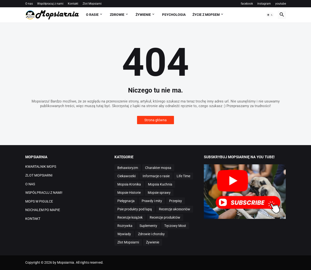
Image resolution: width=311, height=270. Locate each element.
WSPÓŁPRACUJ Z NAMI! (43, 193)
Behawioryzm (127, 168)
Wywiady (124, 234)
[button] (270, 14)
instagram (264, 3)
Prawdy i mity (152, 201)
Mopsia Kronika (129, 184)
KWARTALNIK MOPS (40, 166)
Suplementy (148, 226)
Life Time (183, 176)
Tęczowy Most (175, 226)
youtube (280, 3)
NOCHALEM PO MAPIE (42, 210)
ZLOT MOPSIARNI (38, 175)
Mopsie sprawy (159, 193)
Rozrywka (124, 226)
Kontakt (73, 3)
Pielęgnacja (126, 201)
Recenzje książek (130, 217)
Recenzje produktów (165, 217)
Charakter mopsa (158, 168)
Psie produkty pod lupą (134, 209)
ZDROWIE (117, 15)
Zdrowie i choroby (151, 234)
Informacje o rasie (156, 176)
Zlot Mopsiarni (92, 3)
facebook (247, 3)
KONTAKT (32, 219)
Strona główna (155, 120)
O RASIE (92, 15)
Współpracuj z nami (50, 3)
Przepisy (175, 201)
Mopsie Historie (129, 193)
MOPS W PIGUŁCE (39, 201)
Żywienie (152, 242)
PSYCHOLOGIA (174, 15)
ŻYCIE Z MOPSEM (206, 15)
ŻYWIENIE (143, 15)
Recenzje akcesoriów (174, 209)
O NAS (30, 184)
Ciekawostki (126, 176)
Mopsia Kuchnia (160, 184)
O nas (29, 3)
